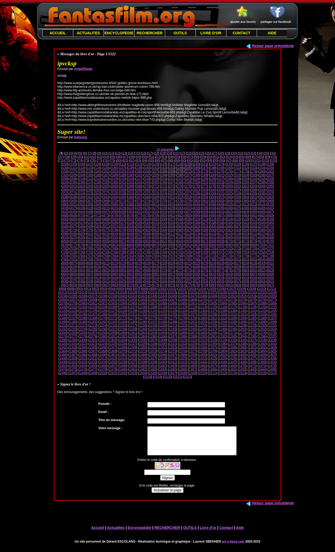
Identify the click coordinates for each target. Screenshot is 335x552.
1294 (242, 336)
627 (89, 237)
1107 (132, 307)
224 (196, 179)
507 (171, 219)
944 (130, 281)
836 (97, 267)
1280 (102, 336)
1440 (162, 362)
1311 (192, 340)
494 (65, 219)
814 (130, 263)
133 (89, 168)
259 (270, 182)
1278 (82, 336)
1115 (212, 307)
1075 (252, 300)
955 (221, 281)
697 (237, 245)
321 (138, 193)
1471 (252, 366)
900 (196, 274)
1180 (202, 318)
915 (106, 278)
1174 (142, 318)
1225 (212, 325)
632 (130, 237)
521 (73, 223)
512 (212, 219)
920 (147, 278)
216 (130, 179)
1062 (122, 300)
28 (221, 153)
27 (214, 153)
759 (106, 256)
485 (204, 215)
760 (114, 256)
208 (65, 179)
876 (212, 270)
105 (73, 164)
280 (229, 186)
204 (245, 175)
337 (270, 193)
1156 (182, 314)
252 (212, 182)
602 (97, 234)
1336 (222, 344)
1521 (177, 377)
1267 (192, 333)
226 (212, 179)
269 (138, 186)
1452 (62, 366)
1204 (222, 322)
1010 (261, 289)
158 (81, 171)
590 (212, 230)
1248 (222, 329)
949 (171, 281)
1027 (212, 292)
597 (270, 230)
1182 (222, 318)
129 (270, 164)
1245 (192, 329)
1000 (162, 289)
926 (196, 278)
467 (270, 212)
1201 (192, 322)
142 (163, 168)
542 (245, 223)
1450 (262, 362)
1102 (82, 307)
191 (138, 175)
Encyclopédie (139, 533)
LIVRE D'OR (210, 33)
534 (179, 223)
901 (204, 274)
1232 (62, 329)
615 (204, 234)
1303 (112, 340)
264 (97, 186)
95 (215, 160)
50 (145, 157)
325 (171, 193)
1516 (262, 373)
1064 (142, 300)
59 (203, 157)
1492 (242, 369)
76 (92, 160)
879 (237, 270)
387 (253, 201)
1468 (222, 366)
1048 (202, 296)
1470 (242, 366)
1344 (82, 347)
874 (196, 270)
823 (204, 263)
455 (171, 212)
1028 (222, 292)
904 (229, 274)
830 (262, 263)
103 (273, 160)
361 (253, 197)
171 (188, 171)
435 (221, 208)
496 (81, 219)
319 (122, 193)
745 (204, 252)
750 (245, 252)
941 (106, 281)
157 (73, 171)
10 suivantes (165, 149)
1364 (62, 351)
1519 (157, 377)
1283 (132, 336)
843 (155, 267)
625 (73, 237)
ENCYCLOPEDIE (118, 33)
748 (229, 252)
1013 (72, 292)
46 (119, 157)
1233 (72, 329)
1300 (82, 340)
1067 (172, 300)
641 (204, 237)
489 (237, 215)
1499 (92, 373)
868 (147, 270)
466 (262, 212)
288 (81, 190)
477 (138, 215)
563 (204, 226)
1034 (62, 296)
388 (262, 201)
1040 (122, 296)
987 (270, 285)
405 (188, 204)
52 (157, 157)
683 (122, 245)
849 (204, 267)
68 (261, 157)
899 (188, 274)
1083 (112, 303)
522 (81, 223)
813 (122, 263)
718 (196, 248)
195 (171, 175)
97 (228, 160)
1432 (82, 362)
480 (163, 215)
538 (212, 223)
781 (73, 259)
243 (138, 182)
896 (163, 274)
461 (221, 212)
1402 (222, 355)
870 (163, 270)
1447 (232, 362)
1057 (72, 300)
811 (106, 263)
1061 (112, 300)
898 (179, 274)
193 (155, 175)
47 (125, 157)
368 (97, 201)
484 (196, 215)
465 (253, 212)
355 (204, 197)
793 (171, 259)
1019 (132, 292)
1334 (202, 344)
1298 (62, 340)
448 (114, 212)
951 (188, 281)
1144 (62, 314)
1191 (92, 322)
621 (253, 234)
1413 (112, 358)
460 (212, 212)
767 (171, 256)
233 (270, 179)
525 (106, 223)
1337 (232, 344)
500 (114, 219)
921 (155, 278)
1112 (182, 307)
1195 (132, 322)
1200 (182, 322)
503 (138, 219)
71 (60, 160)
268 (130, 186)
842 (147, 267)
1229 (252, 325)
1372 (142, 351)
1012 (62, 292)
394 (97, 204)
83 (138, 160)
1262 (142, 333)
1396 (162, 355)
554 (130, 226)
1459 (132, 366)
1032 (262, 292)
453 (155, 212)
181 (270, 171)
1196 (142, 322)
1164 (262, 314)
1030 (242, 292)
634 (147, 237)
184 (81, 175)
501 (122, 219)
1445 (212, 362)
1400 (202, 355)
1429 (272, 358)
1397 (172, 355)
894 (147, 274)
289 (89, 190)
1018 (122, 292)
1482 (142, 369)
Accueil (97, 533)
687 (155, 245)
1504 (142, 373)
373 (138, 201)
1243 (172, 329)
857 (270, 267)
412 (245, 204)
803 (253, 259)
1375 (172, 351)
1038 (102, 296)
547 (73, 226)
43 (99, 157)
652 (81, 241)
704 (81, 248)
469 (73, 215)
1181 (212, 318)
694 (212, 245)
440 (262, 208)
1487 (192, 369)
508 (179, 219)
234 (65, 182)
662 (163, 241)
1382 (242, 351)
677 (73, 245)
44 (106, 157)
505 (155, 219)
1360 (242, 347)
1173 (132, 318)
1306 (142, 340)
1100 (62, 307)
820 (179, 263)
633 (138, 237)
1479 (112, 369)
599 (73, 234)
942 (114, 281)
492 (262, 215)
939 (89, 281)
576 (97, 230)
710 (130, 248)
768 (179, 256)
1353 (172, 347)
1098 (262, 303)
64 (235, 157)
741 (171, 252)
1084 (122, 303)
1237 (112, 329)
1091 (192, 303)
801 (237, 259)
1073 (232, 300)
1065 (152, 300)
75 (86, 160)
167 (155, 171)
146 (196, 168)
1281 (112, 336)
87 (164, 160)
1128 (122, 311)
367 (89, 201)
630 (114, 237)
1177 (172, 318)
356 (212, 197)
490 (245, 215)
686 (147, 245)
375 (155, 201)
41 (86, 157)
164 (130, 171)
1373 (152, 351)
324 (163, 193)
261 (73, 186)
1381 (232, 351)
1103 (92, 307)
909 (270, 274)
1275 (272, 333)
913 (89, 278)
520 (65, 223)
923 (171, 278)
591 (221, 230)
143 (171, 168)
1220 (162, 325)
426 (147, 208)
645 (237, 237)
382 (212, 201)
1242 (162, 329)
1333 (192, 344)
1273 (252, 333)
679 (89, 245)
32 (247, 153)
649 (270, 237)
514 (229, 219)
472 (97, 215)
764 (147, 256)
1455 (92, 366)
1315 (232, 340)
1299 (72, 340)
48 (132, 157)
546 (65, 226)
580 (130, 230)
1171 (112, 318)
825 (221, 263)
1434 (102, 362)
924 (179, 278)
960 (262, 281)
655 (106, 241)
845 (171, 267)
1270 (222, 333)
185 (89, 175)
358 (229, 197)
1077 (272, 300)
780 (65, 259)
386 (245, 201)
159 (89, 171)
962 (65, 285)
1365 (72, 351)
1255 (72, 333)
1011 (271, 289)
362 (262, 197)
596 (262, 230)
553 (122, 226)
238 (97, 182)
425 (138, 208)
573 (73, 230)
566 (229, 226)
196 (179, 175)
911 (73, 278)
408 (212, 204)
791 (155, 259)
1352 (162, 347)
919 (138, 278)
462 (229, 212)
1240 (142, 329)
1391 (112, 355)
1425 (232, 358)
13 (124, 153)
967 (106, 285)
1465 (192, 366)
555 (138, 226)
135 (106, 168)
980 (212, 285)
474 (114, 215)
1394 (142, 355)
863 (106, 270)
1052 (242, 296)
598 (65, 234)
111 (122, 164)
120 (196, 164)
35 (266, 153)
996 (128, 289)
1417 (152, 358)
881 (253, 270)
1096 (242, 303)
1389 (92, 355)
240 (114, 182)
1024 (182, 292)
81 (125, 160)
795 (188, 259)
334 (245, 193)
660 (147, 241)
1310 (182, 340)
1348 (122, 347)
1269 (212, 333)
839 (122, 267)
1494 (262, 369)
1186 (262, 318)
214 (114, 179)
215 (122, 179)
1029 (232, 292)
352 (179, 197)
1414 (122, 358)
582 (147, 230)
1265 (172, 333)
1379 (212, 351)
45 (112, 157)
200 (212, 175)
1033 (272, 292)
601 (89, 234)
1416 (142, 358)
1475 (72, 369)
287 (73, 190)
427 (155, 208)
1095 (232, 303)
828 (245, 263)
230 (245, 179)
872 (179, 270)
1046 (182, 296)
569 (253, 226)
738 (147, 252)
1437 (132, 362)
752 (262, 252)
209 (73, 179)
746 (212, 252)
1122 (62, 311)
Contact (226, 533)
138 (130, 168)
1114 (202, 307)
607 (138, 234)
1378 (202, 351)
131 (73, 168)
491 (253, 215)
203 (237, 175)
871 (171, 270)
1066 (162, 300)
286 (65, 190)
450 (130, 212)
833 (73, 267)
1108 (142, 307)
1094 (222, 303)
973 (155, 285)
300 (179, 190)
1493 (252, 369)
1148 (102, 314)
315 (89, 193)
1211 (72, 325)
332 (229, 193)
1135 (192, 311)
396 (114, 204)
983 (237, 285)
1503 (132, 373)
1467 (212, 366)
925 (188, 278)
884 (65, 274)
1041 (132, 296)
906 (245, 274)
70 (274, 157)
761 (122, 256)
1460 (142, 366)
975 (171, 285)
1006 (221, 289)
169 (171, 171)
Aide (240, 533)
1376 (182, 351)
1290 (202, 336)
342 (97, 197)
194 (163, 175)
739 (155, 252)
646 (245, 237)
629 (106, 237)
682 (114, 245)
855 (253, 267)
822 (196, 263)
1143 (272, 311)
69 (267, 157)
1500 (102, 373)
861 (89, 270)
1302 (102, 340)
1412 (102, 358)
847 (188, 267)
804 (262, 259)
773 (221, 256)
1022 (162, 292)
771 (204, 256)
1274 (262, 333)
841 (138, 267)
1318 (262, 340)
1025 (192, 292)
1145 (72, 314)
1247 (212, 329)
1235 (92, 329)
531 (155, 223)
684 (130, 245)
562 (196, 226)
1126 (102, 311)
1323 (92, 344)
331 (221, 193)
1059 (92, 300)
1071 (212, 300)
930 (229, 278)
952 (196, 281)
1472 (262, 366)
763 (138, 256)
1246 (202, 329)
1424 (222, 358)
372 (130, 201)
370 (114, 201)
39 (73, 157)
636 (163, 237)
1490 (222, 369)
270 (147, 186)
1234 (82, 329)
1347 (112, 347)
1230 (262, 325)
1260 (122, 333)
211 (89, 179)
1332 (182, 344)
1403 (232, 355)
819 (171, 263)
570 (262, 226)
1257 (92, 333)
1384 (262, 351)
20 (169, 153)
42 (93, 157)
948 (163, 281)
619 (237, 234)
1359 (232, 347)
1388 (82, 355)
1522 (187, 377)
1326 (122, 344)
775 (237, 256)
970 (130, 285)
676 (65, 245)
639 (188, 237)
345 (122, 197)
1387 (72, 355)
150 (229, 168)
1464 (182, 366)
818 (163, 263)
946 (147, 281)
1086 (142, 303)
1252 (262, 329)
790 (147, 259)
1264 (162, 333)
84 (144, 160)
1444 (202, 362)
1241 (152, 329)
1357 (212, 347)
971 (138, 285)
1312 (202, 340)
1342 (62, 347)
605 (122, 234)
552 (114, 226)
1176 (162, 318)
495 (73, 219)
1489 (212, 369)
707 (106, 248)
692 (196, 245)
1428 (262, 358)
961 (270, 281)
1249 (232, 329)
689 (171, 245)
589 (204, 230)
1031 (252, 292)
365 (73, 201)
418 (81, 208)
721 (221, 248)
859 (73, 270)
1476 (82, 369)
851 (221, 267)
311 (270, 190)
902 (212, 274)
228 (229, 179)
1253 (272, 329)
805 (270, 259)
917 (122, 278)
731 (89, 252)
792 (163, 259)
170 (179, 171)
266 (114, 186)
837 (106, 267)
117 (171, 164)
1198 (162, 322)
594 (245, 230)
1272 (242, 333)
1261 (132, 333)
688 (163, 245)
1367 (92, 351)
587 (188, 230)
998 (144, 289)
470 (81, 215)
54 (170, 157)
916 (114, 278)
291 (106, 190)
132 (81, 168)
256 (245, 182)
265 (106, 186)
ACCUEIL (57, 33)
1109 (152, 307)
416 (65, 208)
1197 (152, 322)
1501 (112, 373)
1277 (72, 336)
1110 (162, 307)
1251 (252, 329)
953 (204, 281)
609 (155, 234)
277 (204, 186)
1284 (142, 336)
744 (196, 252)
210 (81, 179)
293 (122, 190)
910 (65, 278)
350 (163, 197)
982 (229, 285)
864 (114, 270)
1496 (62, 373)
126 (245, 164)
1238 (122, 329)
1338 (242, 344)
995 (120, 289)
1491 (232, 369)
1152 (142, 314)
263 (89, 186)
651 (73, 241)
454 (163, 212)
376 (163, 201)
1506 (162, 373)
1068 (182, 300)
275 (188, 186)
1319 (272, 340)
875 (204, 270)
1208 (262, 322)
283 (253, 186)
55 (177, 157)
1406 (262, 355)
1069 (192, 300)
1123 (72, 311)
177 (237, 171)
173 (204, 171)
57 (190, 157)
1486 (182, 369)
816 (147, 263)
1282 (122, 336)
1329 (152, 344)
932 (245, 278)
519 (270, 219)
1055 (272, 296)
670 (229, 241)
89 (176, 160)
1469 (232, 366)
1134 (182, 311)
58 (196, 157)
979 (204, 285)
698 (245, 245)
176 (229, 171)
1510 (202, 373)
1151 (132, 314)
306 (229, 190)
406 (196, 204)
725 (253, 248)
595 (253, 230)
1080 (82, 303)
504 (147, 219)
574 (81, 230)
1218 (142, 325)
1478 (102, 369)
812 (114, 263)
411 (237, 204)
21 (175, 153)
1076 (262, 300)
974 (163, 285)
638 (179, 237)
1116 (222, 307)
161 (106, 171)
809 (89, 263)
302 (196, 190)
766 (163, 256)
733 (106, 252)
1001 (172, 289)
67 (254, 157)
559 (171, 226)
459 (204, 212)
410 (229, 204)
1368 (102, 351)
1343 (72, 347)
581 (138, 230)
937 (73, 281)
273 (171, 186)
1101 (72, 307)
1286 (162, 336)
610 (163, 234)
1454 (82, 366)
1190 (82, 322)
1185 (252, 318)
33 (253, 153)
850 (212, 267)
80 (118, 160)
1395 (152, 355)
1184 (242, 318)
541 (237, 223)
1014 (82, 292)
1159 (212, 314)
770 (196, 256)
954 (212, 281)
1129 (132, 311)
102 (265, 160)
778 (262, 256)
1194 (122, 322)
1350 (142, 347)
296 (147, 190)
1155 (172, 314)
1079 (72, 303)
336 (262, 193)
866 (130, 270)
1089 (172, 303)
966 (97, 285)
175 (221, 171)
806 (65, 263)
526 (114, 223)
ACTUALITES (88, 33)
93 (202, 160)
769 (188, 256)
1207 (252, 322)
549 (89, 226)
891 (122, 274)
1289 (192, 336)
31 (240, 153)
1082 (102, 303)
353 (188, 197)
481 (171, 215)
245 (155, 182)
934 (262, 278)
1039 (112, 296)
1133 (172, 311)
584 (163, 230)
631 (122, 237)
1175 (152, 318)
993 (103, 289)
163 (122, 171)
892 (130, 274)
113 (138, 164)
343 (106, 197)
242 (130, 182)
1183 (232, 318)
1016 (102, 292)
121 (204, 164)
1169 (92, 318)
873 (188, 270)
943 (122, 281)
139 (138, 168)
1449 (252, 362)
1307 (152, 340)
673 (253, 241)
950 (179, 281)
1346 (102, 347)
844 (163, 267)
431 (188, 208)
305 (221, 190)
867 (138, 270)
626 (81, 237)
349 (155, 197)
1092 (202, 303)
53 (164, 157)
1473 (272, 366)
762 (130, 256)
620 (245, 234)
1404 (242, 355)
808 (81, 263)
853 (237, 267)
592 (229, 230)
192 (147, 175)
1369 (112, 351)
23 (188, 153)
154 (262, 168)
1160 (222, 314)
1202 (202, 322)
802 (245, 259)
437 (237, 208)
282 (245, 186)
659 (138, 241)
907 (253, 274)
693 (204, 245)
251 (204, 182)
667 (204, 241)
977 (188, 285)
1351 (152, 347)
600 (81, 234)
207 (270, 175)
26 (208, 153)
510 (196, 219)
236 (81, 182)
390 (65, 204)
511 (204, 219)
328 (196, 193)
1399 (192, 355)
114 (147, 164)
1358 (222, 347)
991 (87, 289)
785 (106, 259)
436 (229, 208)
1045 (172, 296)
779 (270, 256)
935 (270, 278)
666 (196, 241)
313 (73, 193)
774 (229, 256)
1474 (62, 369)
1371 (132, 351)
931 (237, 278)
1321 (72, 344)
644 (229, 237)
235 (73, 182)
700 (262, 245)
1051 (232, 296)
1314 (222, 340)
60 (209, 157)
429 (171, 208)
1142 (262, 311)
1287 (172, 336)
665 (188, 241)
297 (155, 190)
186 (97, 175)
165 (138, 171)
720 (212, 248)
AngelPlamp (83, 69)
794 (179, 259)
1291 (212, 336)
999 (152, 289)
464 (245, 212)
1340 (262, 344)
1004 (201, 289)
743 (188, 252)
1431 (72, 362)
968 (114, 285)
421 (106, 208)
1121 (272, 307)
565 (221, 226)
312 (65, 193)
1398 (182, 355)
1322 (82, 344)
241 (122, 182)
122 (212, 164)
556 (147, 226)
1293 (232, 336)
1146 (82, 314)
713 (155, 248)
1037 (92, 296)
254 (229, 182)
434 (212, 208)
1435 (112, 362)
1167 (72, 318)
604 (114, 234)
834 (81, 267)
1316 (242, 340)
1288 (182, 336)
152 (245, 168)
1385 (272, 351)
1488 (202, 369)
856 (262, 267)
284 (262, 186)
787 (122, 259)
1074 (242, 300)
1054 (262, 296)
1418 (162, 358)
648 (262, 237)
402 (163, 204)
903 (221, 274)
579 (122, 230)
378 (179, 201)
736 (130, 252)
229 (237, 179)
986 (262, 285)
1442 (182, 362)
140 (147, 168)
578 (114, 230)
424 (130, 208)
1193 (112, 322)
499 (106, 219)
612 (179, 234)
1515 (252, 373)
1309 (172, 340)
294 (130, 190)
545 (270, 223)
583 (155, 230)
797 (204, 259)
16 (143, 153)
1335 (212, 344)
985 (253, 285)
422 (114, 208)
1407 (272, 355)
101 (257, 160)
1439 (152, 362)
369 (106, 201)
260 (65, 186)
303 (204, 190)
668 (212, 241)
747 (221, 252)
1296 (262, 336)
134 (97, 168)
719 (204, 248)
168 (163, 171)
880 (245, 270)
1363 (272, 347)
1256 (82, 333)
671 (237, 241)
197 (188, 175)
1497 (72, 373)
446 (97, 212)
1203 (212, 322)
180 (262, 171)
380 (196, 201)
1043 (152, 296)
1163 (252, 314)
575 (89, 230)
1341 (272, 344)
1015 (92, 292)
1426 (242, 358)
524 (97, 223)
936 (65, 281)
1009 (251, 289)
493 (270, 215)
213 (106, 179)
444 (81, 212)
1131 (152, 311)
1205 (232, 322)
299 (171, 190)
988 (62, 289)
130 (65, 168)
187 (106, 175)
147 (204, 168)
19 (163, 153)
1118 (242, 307)
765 (155, 256)
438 (245, 208)
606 (130, 234)
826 (229, 263)
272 (163, 186)
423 (122, 208)
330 (212, 193)
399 (138, 204)
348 (147, 197)
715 (171, 248)
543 (253, 223)
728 (65, 252)
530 (147, 223)
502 (130, 219)
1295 (252, 336)
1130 (142, 311)
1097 (252, 303)
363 (270, 197)
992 (95, 289)
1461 (152, 366)
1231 (272, 325)
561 (188, 226)
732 (97, 252)
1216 (122, 325)
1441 (172, 362)
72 (67, 160)
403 (171, 204)
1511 (212, 373)
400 (147, 204)
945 (138, 281)
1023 (172, 292)
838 (114, 267)
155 (270, 168)
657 (122, 241)
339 (73, 197)
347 (138, 197)
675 (270, 241)
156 (65, 171)
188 (114, 175)
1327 (132, 344)
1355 (192, 347)
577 (106, 230)
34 (259, 153)
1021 (152, 292)
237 (89, 182)
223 (188, 179)
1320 (62, 344)
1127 (112, 311)
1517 (272, 373)
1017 (112, 292)
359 (237, 197)
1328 (142, 344)
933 (253, 278)
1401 (212, 355)
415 (270, 204)
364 (65, 201)
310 (262, 190)
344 (114, 197)
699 (253, 245)
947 (155, 281)
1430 (62, 362)
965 (89, 285)
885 (73, 274)
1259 (112, 333)
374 (147, 201)
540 (229, 223)
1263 (152, 333)
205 (253, 175)
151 (237, 168)
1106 (122, 307)
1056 (62, 300)
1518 (147, 377)
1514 (242, 373)
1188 (62, 322)
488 (229, 215)
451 (138, 212)
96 (222, 160)
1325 (112, 344)
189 (122, 175)
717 (188, 248)
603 (106, 234)
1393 (132, 355)
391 (73, 204)
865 (122, 270)
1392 (122, 355)
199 (204, 175)
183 (73, 175)
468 (65, 215)
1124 (82, 311)
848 (196, 267)
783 (89, 259)
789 (138, 259)
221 (171, 179)
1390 (102, 355)
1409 (72, 358)
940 (97, 281)
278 (212, 186)
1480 (122, 369)
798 (212, 259)
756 (81, 256)
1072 (222, 300)
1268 (202, 333)
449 (122, 212)
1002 (182, 289)
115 (155, 164)
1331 (172, 344)
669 (221, 241)
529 (138, 223)
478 (147, 215)
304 (212, 190)
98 (235, 160)
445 (89, 212)
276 (196, 186)
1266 (182, 333)
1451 (272, 362)
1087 (152, 303)
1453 (72, 366)
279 (221, 186)
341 (89, 197)
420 (97, 208)
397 (122, 204)
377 (171, 201)
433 (204, 208)
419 (89, 208)
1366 (82, 351)
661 (155, 241)
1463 (172, 366)
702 (65, 248)
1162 (242, 314)
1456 (102, 366)
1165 (272, 314)
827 (237, 263)
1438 (142, 362)
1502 (122, 373)
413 (253, 204)
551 (106, 226)
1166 (62, 318)
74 (80, 160)
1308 (162, 340)
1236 (102, 329)
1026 (202, 292)
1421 (192, 358)
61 (215, 157)
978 (196, 285)
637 (171, 237)
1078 (62, 303)
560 (179, 226)
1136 (202, 311)
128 (262, 164)
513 (221, 219)
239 (106, 182)
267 (122, 186)
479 (155, 215)
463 (237, 212)
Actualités (116, 533)
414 (262, 204)
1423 (212, 358)
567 (237, 226)
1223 (192, 325)
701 (270, 245)
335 (253, 193)
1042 (142, 296)
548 (81, 226)
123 (221, 164)
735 (122, 252)
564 (212, 226)
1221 (172, 325)
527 (122, 223)
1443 (192, 362)
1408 (62, 358)
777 (253, 256)
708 (114, 248)
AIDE (272, 33)
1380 (222, 351)
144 (179, 168)
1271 (232, 333)
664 (179, 241)
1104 (102, 307)
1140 (242, 311)
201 (221, 175)
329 (204, 193)
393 (89, 204)
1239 (132, 329)
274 (179, 186)
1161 (232, 314)
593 (237, 230)
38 (67, 157)
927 (204, 278)
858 (65, 270)
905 (237, 274)
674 (262, 241)
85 (151, 160)
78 (106, 160)
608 (147, 234)
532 (163, 223)
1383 (252, 351)
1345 (92, 347)
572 (65, 230)
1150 (122, 314)
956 (229, 281)
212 (97, 179)
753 (270, 252)
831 (270, 263)
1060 (102, 300)
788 (130, 259)
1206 (242, 322)
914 (97, 278)
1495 (272, 369)
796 (196, 259)
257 (253, 182)
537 (204, 223)
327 (188, 193)
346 (130, 197)
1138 (222, 311)
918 (130, 278)
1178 (182, 318)
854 (245, 267)
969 (122, 285)
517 (253, 219)
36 (272, 153)
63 (229, 157)
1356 (202, 347)
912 (81, 278)
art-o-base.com (233, 547)
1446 (222, 362)
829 (253, 263)
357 (221, 197)
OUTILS (180, 33)
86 (157, 160)
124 (229, 164)
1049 (212, 296)
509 (188, 219)
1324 (102, 344)
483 (188, 215)
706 (97, 248)
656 (114, 241)
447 (106, 212)
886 (81, 274)
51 (151, 157)
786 (114, 259)
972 (147, 285)
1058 (82, 300)
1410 (82, 358)
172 (196, 171)
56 (183, 157)
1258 (102, 333)
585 (171, 230)
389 (270, 201)
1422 (202, 358)
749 (237, 252)
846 (179, 267)
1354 (182, 347)
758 (97, 256)
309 (253, 190)
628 (97, 237)
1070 (202, 300)
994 (111, 289)
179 (253, 171)
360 (245, 197)
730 (81, 252)
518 (262, 219)
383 (221, 201)
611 (171, 234)
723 (237, 248)
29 (227, 153)
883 (270, 270)
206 (262, 175)
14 (130, 153)
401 (155, 204)
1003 (192, 289)
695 (221, 245)
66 (248, 157)
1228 (242, 325)
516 (245, 219)
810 (97, 263)
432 (196, 208)
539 (221, 223)
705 (89, 248)
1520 (167, 377)
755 (73, 256)
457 (188, 212)
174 (212, 171)
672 (245, 241)
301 (188, 190)
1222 (182, 325)
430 (179, 208)
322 (147, 193)
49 (138, 157)
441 (270, 208)
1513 (232, 373)
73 (73, 160)
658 (130, 241)
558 (163, 226)
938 (81, 281)
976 (179, 285)
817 (155, 263)
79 (112, 160)
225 (204, 179)
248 (179, 182)
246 (163, 182)
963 (73, 285)
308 (245, 190)
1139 (232, 311)
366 (81, 201)
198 (196, 175)
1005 (211, 289)
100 (249, 160)
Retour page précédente (270, 46)
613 (188, 234)
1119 (252, 307)
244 (147, 182)
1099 (272, 303)
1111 (172, 307)
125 (237, 164)
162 (114, 171)
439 (253, 208)
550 (97, 226)
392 (81, 204)
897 (171, 274)
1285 (152, 336)
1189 (72, 322)
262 (81, 186)
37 (61, 157)
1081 (92, 303)
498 (97, 219)
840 (130, 267)
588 (196, 230)
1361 (252, 347)
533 (171, 223)
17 (150, 153)
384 (229, 201)
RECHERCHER (150, 33)
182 (65, 175)
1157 (192, 314)
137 (122, 168)
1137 (212, 311)
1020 (142, 292)
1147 (92, 314)
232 (262, 179)
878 (229, 270)
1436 (122, 362)
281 (237, 186)
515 (237, 219)
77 (99, 160)
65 (241, 157)
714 (163, 248)
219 (155, 179)
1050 (222, 296)
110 (114, 164)
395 (106, 204)
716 (179, 248)
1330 (162, 344)
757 (89, 256)
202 (229, 175)
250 (196, 182)
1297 (272, 336)
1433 (92, 362)
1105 (112, 307)
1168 (82, 318)
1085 (132, 303)
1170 (102, 318)
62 (222, 157)
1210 (62, 325)
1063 (132, 300)
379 (188, 201)
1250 (242, 329)
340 (81, 197)
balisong (80, 137)
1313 (212, 340)
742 (179, 252)
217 (138, 179)
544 (262, 223)
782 (81, 259)
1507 (172, 373)
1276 (62, 336)
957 (237, 281)
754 (65, 256)
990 (79, 289)
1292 (222, 336)
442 (65, 212)
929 (221, 278)
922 (163, 278)
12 (117, 153)
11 (111, 153)
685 (138, 245)
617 (221, 234)
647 (253, 237)
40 (80, 157)
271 (155, 186)
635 (155, 237)
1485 (172, 369)
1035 (72, 296)
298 (163, 190)
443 (73, 212)
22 (182, 153)
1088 (162, 303)
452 (147, 212)
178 (245, 171)
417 (73, 208)
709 (122, 248)
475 (122, 215)
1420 (182, 358)
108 (97, 164)
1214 (102, 325)
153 (253, 168)
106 (81, 164)
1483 (152, 369)
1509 (192, 373)
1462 (162, 366)
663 (171, 241)
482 (179, 215)
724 (245, 248)
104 (65, 164)
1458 (122, 366)
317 (106, 193)
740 (163, 252)
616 (212, 234)
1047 (192, 296)
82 (131, 160)
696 (229, 245)
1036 (82, 296)
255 (237, 182)
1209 (272, 322)
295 (138, 190)
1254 (62, 333)
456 (179, 212)
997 (136, 289)
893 (138, 274)
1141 (252, 311)
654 (97, 241)
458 (196, 212)
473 (106, 215)
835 (89, 267)
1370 (122, 351)
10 (104, 153)
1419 (172, 358)
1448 (242, 362)
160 (97, 171)
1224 (202, 325)
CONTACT (241, 33)
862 (97, 270)
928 (212, 278)
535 (188, 223)
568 (245, 226)
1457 (112, 366)
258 (262, 182)
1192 (102, 322)
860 (81, 270)
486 (212, 215)
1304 (122, 340)
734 (114, 252)
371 (122, 201)
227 (221, 179)
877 (221, 270)
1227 (232, 325)
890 (114, 274)
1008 (241, 289)
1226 (222, 325)
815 (138, 263)
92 (196, 160)
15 (137, 153)
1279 (92, 336)
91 (190, 160)
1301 (92, 340)
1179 (192, 318)
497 (89, 219)
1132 (162, 311)
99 (241, 160)
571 (270, 226)
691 (188, 245)
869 (155, 270)
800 (229, 259)
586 (179, 230)
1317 (252, 340)
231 (253, 179)
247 (171, 182)
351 (171, 197)
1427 (252, 358)
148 (212, 168)
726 (262, 248)
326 (179, 193)
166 (147, 171)
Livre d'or (208, 533)
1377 (192, 351)
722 (229, 248)
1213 (92, 325)
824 (212, 263)
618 (229, 234)
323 (155, 193)
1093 (212, 303)
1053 (252, 296)
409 (221, 204)
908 (262, 274)
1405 (252, 355)
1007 (231, 289)
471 (89, 215)
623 (270, 234)
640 (196, 237)
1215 (112, 325)
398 (130, 204)
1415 (132, 358)
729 (73, 252)
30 (234, 153)
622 (262, 234)
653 (89, 241)
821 (188, 263)
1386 (62, 355)
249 (188, 182)
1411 (92, 358)
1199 (172, 322)
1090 (182, 303)
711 (138, 248)
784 (97, 259)
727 (270, 248)
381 (204, 201)
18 (156, 153)
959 (253, 281)
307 (237, 190)
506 (163, 219)
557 (155, 226)
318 (114, 193)
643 (221, 237)
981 (221, 285)
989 (71, 289)
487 (221, 215)
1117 (232, 307)
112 (130, 164)
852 (229, 267)
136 (114, 168)
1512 (222, 373)
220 (163, 179)
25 (201, 153)
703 (73, 248)
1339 (252, 344)
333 (237, 193)
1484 (162, 369)
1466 (202, 366)
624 (65, 237)
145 (188, 168)
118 (179, 164)
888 (97, 274)
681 (106, 245)
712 (147, 248)
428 (163, 208)
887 (89, 274)
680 (97, 245)
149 (221, 168)
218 (147, 179)
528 (130, 223)
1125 (92, 311)
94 (209, 160)
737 (138, 252)
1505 (152, 373)
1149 (112, 314)
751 (253, 252)
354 (196, 197)
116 (163, 164)
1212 (82, 325)
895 (155, 274)
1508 (182, 373)
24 (195, 153)
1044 (162, 296)
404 (179, 204)
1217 (132, 325)
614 (196, 234)
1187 (272, 318)
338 (65, 197)
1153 (152, 314)
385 (237, 201)
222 (179, 179)
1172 (122, 318)
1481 (132, 369)
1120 (262, 307)
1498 (82, 373)
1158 (202, 314)
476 (130, 215)
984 (245, 285)
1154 (162, 314)
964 (81, 285)
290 (97, 190)
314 (81, 193)
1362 (262, 347)
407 (204, 204)
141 (155, 168)
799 (221, 259)
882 (262, 270)
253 (221, 182)
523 (89, 223)
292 (114, 190)
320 (130, 193)
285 (270, 186)
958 (245, 281)
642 (212, 237)
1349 (132, 347)
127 (253, 164)
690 (179, 245)
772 (212, 256)
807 (73, 263)
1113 (192, 307)
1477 (92, 369)
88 (170, 160)
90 (183, 160)
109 (106, 164)
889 (106, 274)
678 (81, 245)
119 (188, 164)
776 (245, 256)
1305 (132, 340)
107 (89, 164)
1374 (162, 351)
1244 (182, 329)
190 (130, 175)
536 (196, 223)
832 (65, 267)
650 (65, 241)
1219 (152, 325)
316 (97, 193)
